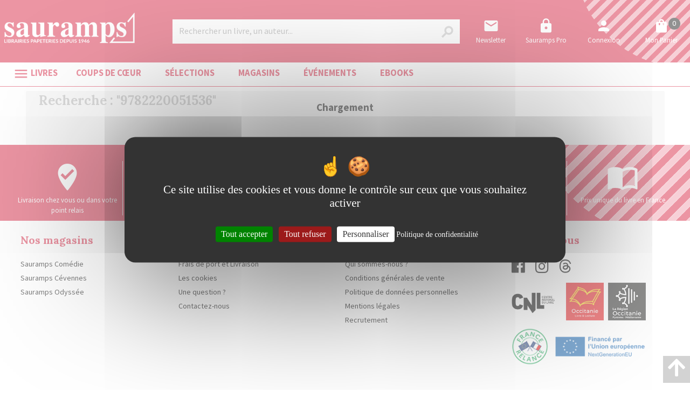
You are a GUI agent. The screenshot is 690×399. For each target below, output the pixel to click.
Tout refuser (305, 234)
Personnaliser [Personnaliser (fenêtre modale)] (365, 234)
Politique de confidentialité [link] (437, 234)
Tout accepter (244, 234)
